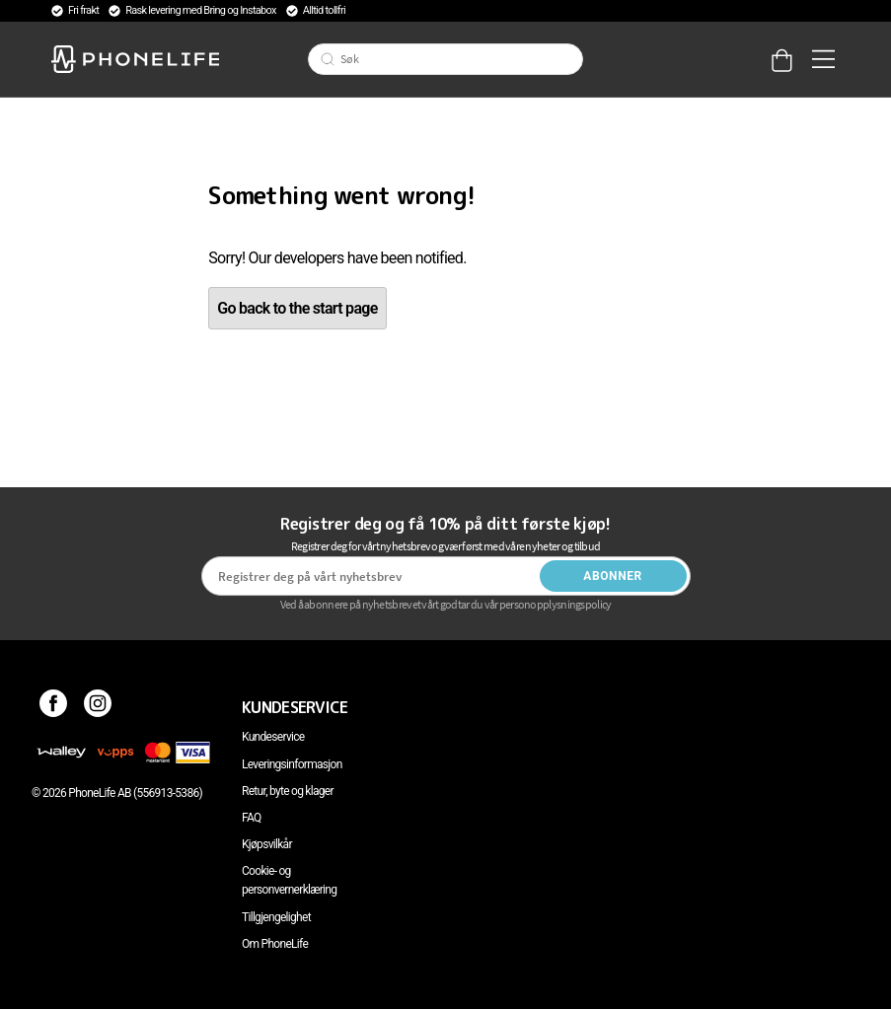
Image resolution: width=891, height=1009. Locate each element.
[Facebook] (53, 707)
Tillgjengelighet (276, 917)
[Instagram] (98, 707)
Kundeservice (273, 737)
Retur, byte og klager (288, 791)
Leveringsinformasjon (292, 764)
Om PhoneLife (275, 944)
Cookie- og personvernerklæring (289, 880)
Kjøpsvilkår (267, 844)
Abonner (612, 576)
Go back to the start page (297, 308)
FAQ (251, 818)
